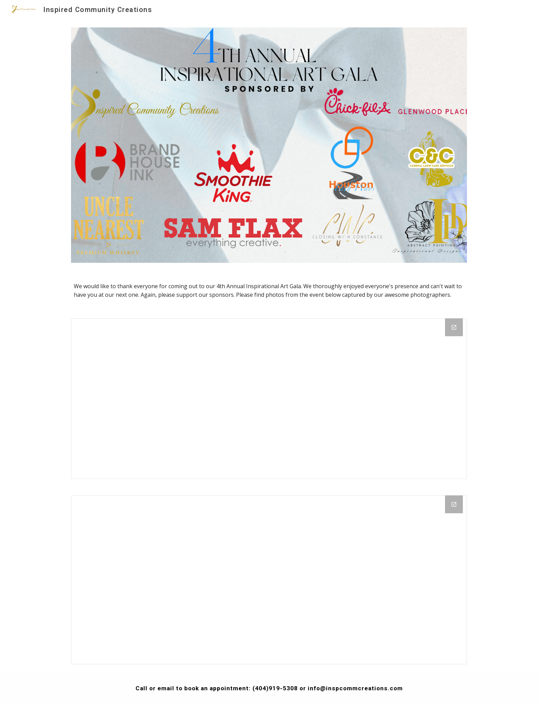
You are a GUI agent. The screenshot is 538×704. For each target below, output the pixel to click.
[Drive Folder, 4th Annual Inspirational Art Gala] (269, 398)
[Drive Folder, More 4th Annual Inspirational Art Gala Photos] (269, 579)
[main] (269, 290)
